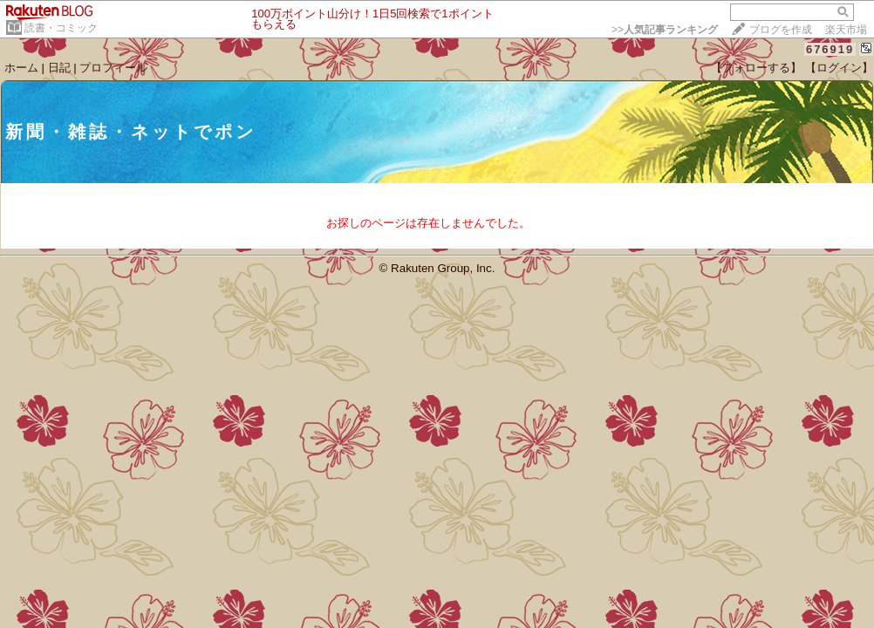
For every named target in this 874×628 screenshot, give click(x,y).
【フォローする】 (756, 67)
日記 (59, 67)
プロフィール (113, 67)
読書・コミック (61, 28)
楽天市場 (846, 30)
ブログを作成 (780, 30)
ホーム (21, 67)
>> (664, 30)
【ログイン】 (839, 67)
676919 (830, 49)
